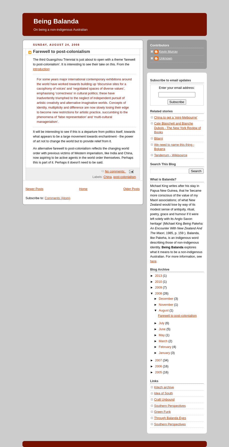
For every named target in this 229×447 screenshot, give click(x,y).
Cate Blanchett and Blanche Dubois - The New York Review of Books (177, 128)
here (153, 261)
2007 (159, 360)
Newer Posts (34, 189)
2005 (159, 372)
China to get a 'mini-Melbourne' (176, 117)
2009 (159, 287)
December (166, 298)
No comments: (115, 171)
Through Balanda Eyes (170, 418)
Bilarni (158, 138)
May (162, 335)
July (162, 323)
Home (83, 189)
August (164, 310)
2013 (159, 276)
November (166, 304)
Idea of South (163, 393)
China (107, 177)
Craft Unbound (164, 399)
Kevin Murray (168, 51)
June (162, 329)
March (163, 341)
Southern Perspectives (170, 406)
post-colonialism (124, 177)
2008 (159, 293)
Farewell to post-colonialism (61, 51)
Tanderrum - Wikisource (170, 155)
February (165, 347)
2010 (159, 282)
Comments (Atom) (57, 198)
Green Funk (162, 412)
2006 (159, 366)
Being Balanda (56, 21)
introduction (41, 69)
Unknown (165, 58)
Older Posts (131, 189)
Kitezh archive (164, 387)
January (165, 353)
